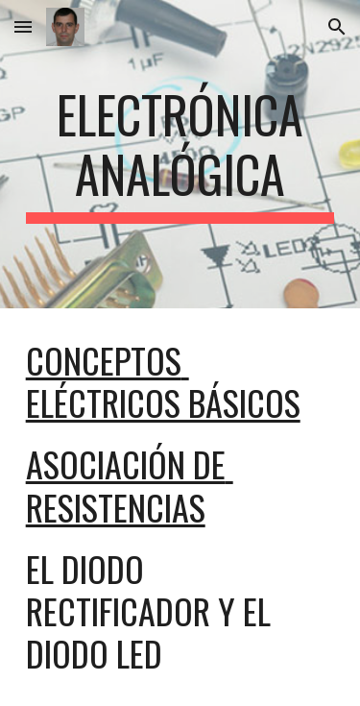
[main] (180, 154)
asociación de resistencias (129, 484)
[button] (23, 26)
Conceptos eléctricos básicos (163, 380)
